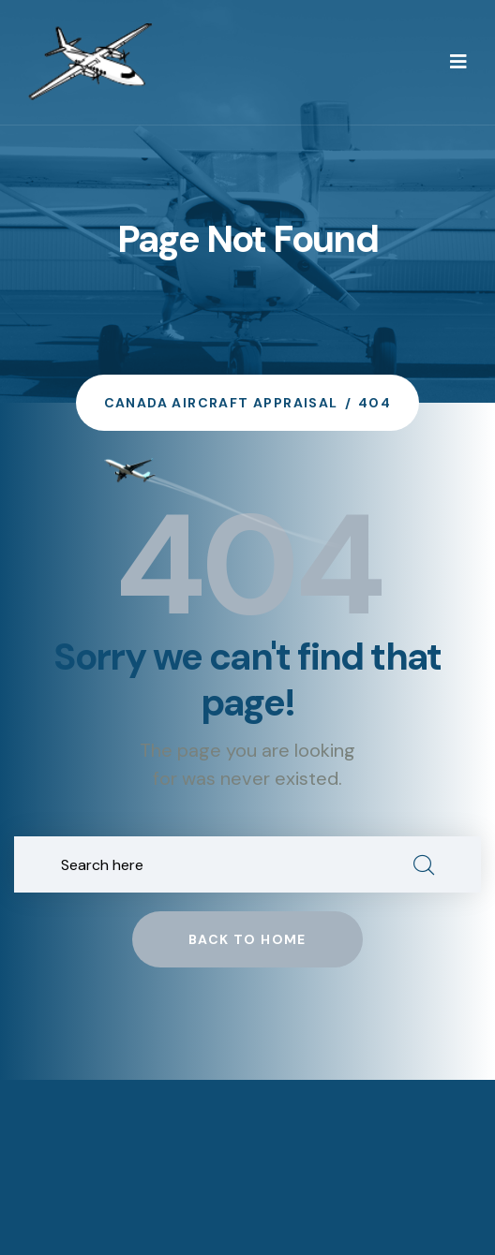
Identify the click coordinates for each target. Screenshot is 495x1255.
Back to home (247, 939)
